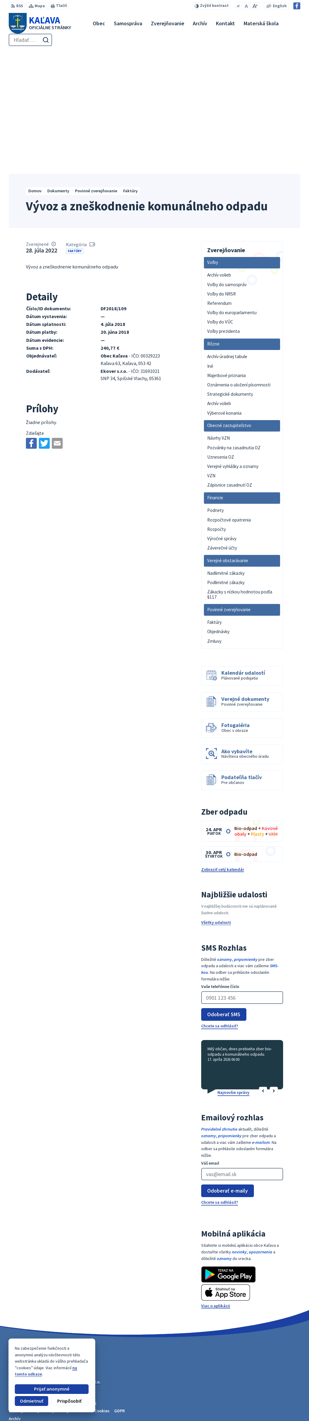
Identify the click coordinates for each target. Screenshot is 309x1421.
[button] (263, 974)
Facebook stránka (283, 1408)
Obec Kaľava (51, 1270)
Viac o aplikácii (215, 1188)
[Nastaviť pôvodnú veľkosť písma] (246, 6)
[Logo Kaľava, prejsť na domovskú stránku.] (40, 23)
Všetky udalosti (216, 805)
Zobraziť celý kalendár (222, 752)
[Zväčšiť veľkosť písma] (255, 6)
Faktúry (75, 134)
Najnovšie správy (233, 975)
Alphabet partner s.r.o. (79, 1265)
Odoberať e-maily (227, 1073)
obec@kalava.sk (282, 1402)
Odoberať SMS (223, 896)
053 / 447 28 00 (279, 1395)
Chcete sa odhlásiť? (219, 908)
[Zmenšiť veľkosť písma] (238, 6)
